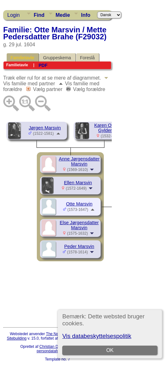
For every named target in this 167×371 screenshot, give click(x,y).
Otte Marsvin (79, 203)
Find (39, 15)
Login (13, 15)
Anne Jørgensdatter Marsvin (79, 161)
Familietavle (22, 57)
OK (110, 350)
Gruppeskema (57, 57)
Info (85, 15)
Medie (63, 15)
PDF (42, 65)
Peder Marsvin (79, 246)
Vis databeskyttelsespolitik (96, 336)
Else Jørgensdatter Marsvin (79, 225)
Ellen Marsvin (78, 182)
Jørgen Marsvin (45, 127)
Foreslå (87, 57)
